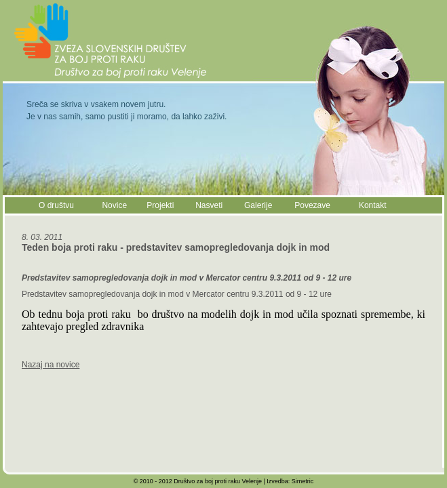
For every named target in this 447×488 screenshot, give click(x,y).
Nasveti (208, 205)
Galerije (258, 205)
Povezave (312, 205)
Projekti (160, 205)
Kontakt (373, 205)
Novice (114, 205)
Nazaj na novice (50, 364)
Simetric (303, 481)
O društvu (56, 205)
